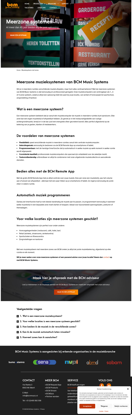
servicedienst (73, 387)
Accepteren (87, 406)
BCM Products (52, 387)
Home (18, 70)
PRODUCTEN (38, 4)
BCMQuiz (50, 393)
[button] (128, 389)
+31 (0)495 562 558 (33, 400)
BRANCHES (52, 4)
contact (106, 257)
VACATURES (29, 8)
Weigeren (104, 406)
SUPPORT (65, 4)
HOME (27, 4)
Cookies (101, 411)
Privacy (106, 411)
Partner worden (52, 396)
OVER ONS (41, 8)
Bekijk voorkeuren (121, 406)
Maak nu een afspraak (66, 292)
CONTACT (53, 8)
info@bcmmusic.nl (30, 395)
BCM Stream (51, 390)
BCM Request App (53, 385)
